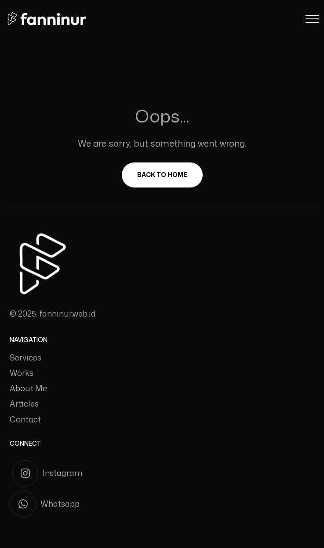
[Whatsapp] (162, 504)
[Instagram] (163, 473)
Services (25, 357)
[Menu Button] (312, 20)
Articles (24, 403)
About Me (28, 388)
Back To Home (162, 174)
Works (21, 373)
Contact (25, 419)
